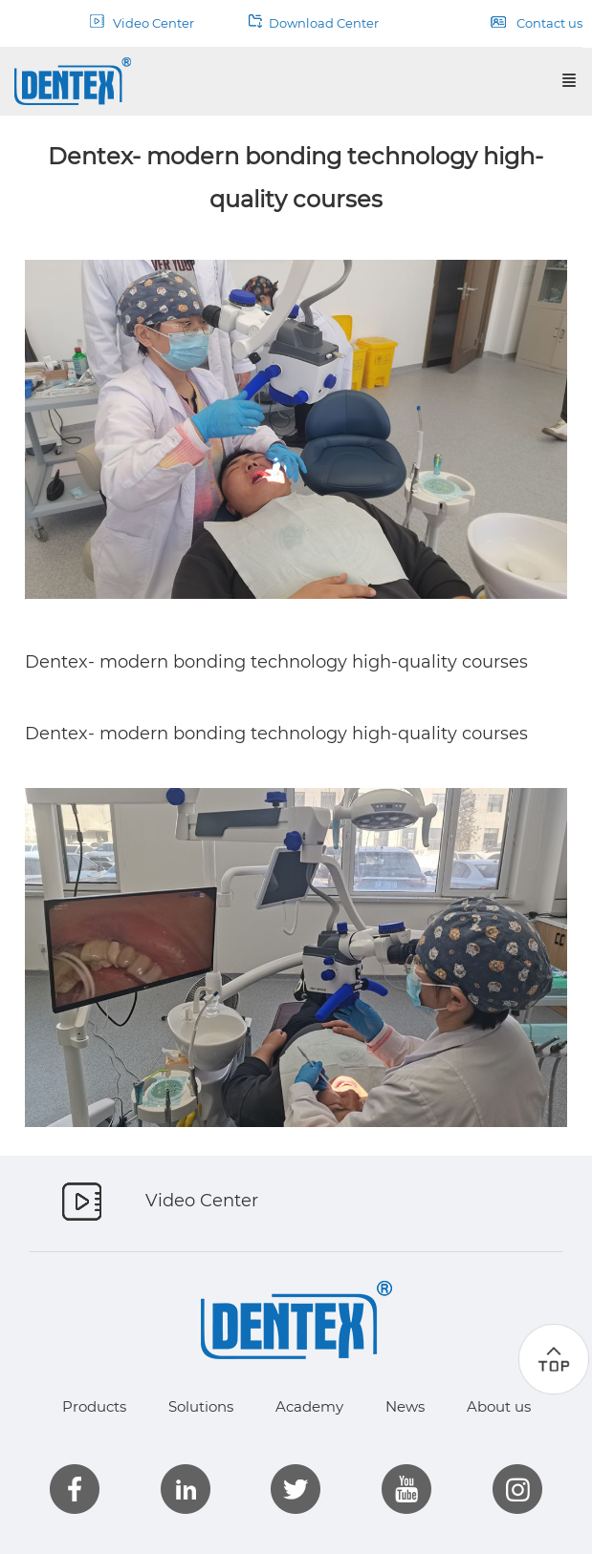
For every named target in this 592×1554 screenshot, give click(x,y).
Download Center (314, 23)
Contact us (536, 23)
